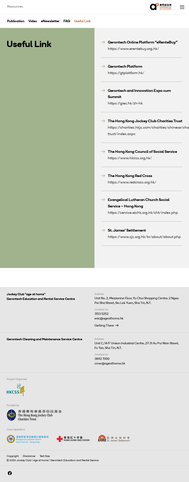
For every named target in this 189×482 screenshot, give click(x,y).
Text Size (45, 456)
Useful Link (82, 21)
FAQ (66, 21)
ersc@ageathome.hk (108, 318)
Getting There (104, 325)
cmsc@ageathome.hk (109, 363)
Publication (15, 21)
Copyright (13, 456)
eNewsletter (50, 21)
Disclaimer (29, 456)
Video (32, 21)
